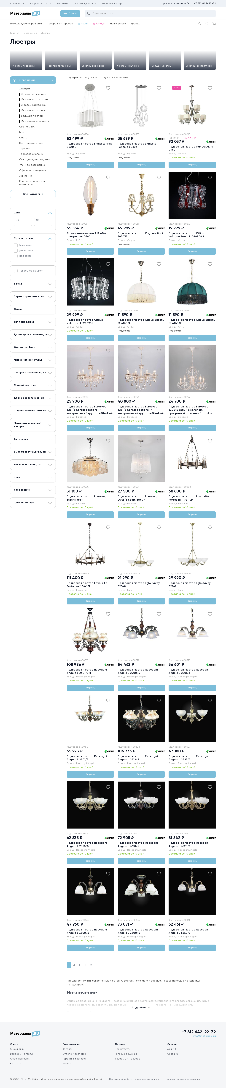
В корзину (90, 165)
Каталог (68, 1049)
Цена (107, 78)
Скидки (99, 24)
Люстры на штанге (128, 66)
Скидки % (172, 1054)
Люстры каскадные (93, 66)
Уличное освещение (32, 165)
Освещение (33, 80)
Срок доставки (120, 78)
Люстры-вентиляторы (199, 66)
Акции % (172, 1049)
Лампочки (25, 176)
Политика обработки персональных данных (134, 1079)
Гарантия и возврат (113, 4)
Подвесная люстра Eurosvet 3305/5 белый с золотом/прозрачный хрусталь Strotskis (190, 410)
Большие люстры (161, 66)
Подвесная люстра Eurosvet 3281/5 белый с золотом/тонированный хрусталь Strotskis (90, 410)
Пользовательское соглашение (183, 1079)
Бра (21, 132)
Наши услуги (118, 24)
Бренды (135, 24)
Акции (83, 24)
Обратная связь (20, 1059)
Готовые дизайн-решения (26, 24)
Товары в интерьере (60, 24)
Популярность (93, 78)
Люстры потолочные (60, 66)
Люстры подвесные (24, 66)
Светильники (27, 127)
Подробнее (139, 1007)
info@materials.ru (204, 1036)
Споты (23, 138)
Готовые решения (126, 1054)
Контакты (62, 4)
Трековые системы (31, 154)
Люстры (24, 89)
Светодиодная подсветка (35, 159)
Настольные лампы (31, 143)
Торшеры (25, 149)
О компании (17, 4)
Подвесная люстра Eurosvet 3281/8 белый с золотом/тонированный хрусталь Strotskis (141, 410)
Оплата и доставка (85, 4)
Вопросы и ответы (40, 4)
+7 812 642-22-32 (205, 3)
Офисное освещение (32, 170)
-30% (177, 88)
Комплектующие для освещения (32, 183)
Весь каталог (33, 194)
